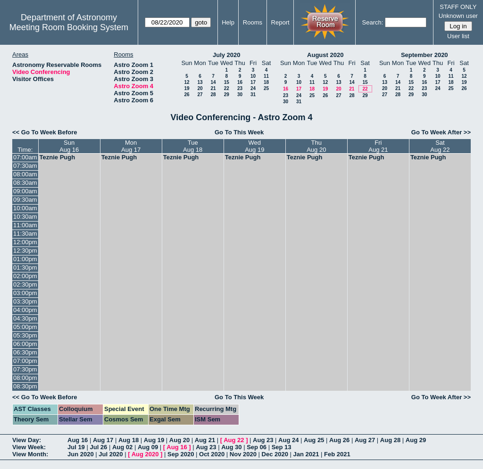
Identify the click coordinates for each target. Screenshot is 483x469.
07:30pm (25, 369)
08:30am (25, 182)
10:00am (25, 208)
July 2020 (227, 54)
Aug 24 (288, 440)
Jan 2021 (306, 454)
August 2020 (325, 54)
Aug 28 (390, 440)
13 (199, 82)
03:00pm (25, 292)
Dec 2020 (275, 454)
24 (253, 88)
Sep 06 (256, 447)
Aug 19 (154, 440)
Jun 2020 (80, 454)
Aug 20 (179, 440)
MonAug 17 (131, 146)
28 (213, 94)
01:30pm (25, 267)
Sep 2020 (180, 454)
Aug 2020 (145, 454)
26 (186, 94)
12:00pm (25, 242)
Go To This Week (239, 132)
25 (266, 88)
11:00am (25, 225)
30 (239, 94)
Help (228, 22)
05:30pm (25, 335)
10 (253, 76)
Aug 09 (148, 447)
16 (239, 82)
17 (253, 82)
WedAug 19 (254, 146)
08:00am (25, 174)
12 (186, 82)
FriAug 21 (378, 146)
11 (266, 76)
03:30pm (25, 301)
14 (213, 82)
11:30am (25, 233)
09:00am (25, 191)
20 (199, 88)
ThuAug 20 (316, 146)
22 (226, 88)
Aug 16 (77, 440)
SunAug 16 (69, 146)
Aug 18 (128, 440)
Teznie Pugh (57, 157)
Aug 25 (314, 440)
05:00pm (25, 326)
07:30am (25, 165)
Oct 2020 (212, 454)
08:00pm (25, 377)
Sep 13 (281, 447)
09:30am (25, 199)
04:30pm (25, 318)
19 (186, 88)
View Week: (29, 447)
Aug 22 (234, 440)
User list (458, 36)
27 (199, 94)
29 (226, 94)
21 (213, 88)
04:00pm (25, 309)
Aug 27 (365, 440)
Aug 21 (205, 440)
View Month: (30, 454)
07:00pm (25, 360)
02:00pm (25, 276)
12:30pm (25, 250)
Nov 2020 (243, 454)
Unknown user (458, 15)
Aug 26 (339, 440)
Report (280, 22)
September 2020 (424, 54)
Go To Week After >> (441, 132)
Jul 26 (98, 447)
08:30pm (25, 386)
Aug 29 (416, 440)
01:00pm (25, 259)
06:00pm (25, 343)
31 (253, 94)
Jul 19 (76, 447)
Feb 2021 (337, 454)
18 (266, 82)
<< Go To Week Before (44, 132)
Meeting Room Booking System (68, 27)
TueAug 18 (192, 146)
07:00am (25, 157)
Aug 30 (231, 447)
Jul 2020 (111, 454)
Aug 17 (103, 440)
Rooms (252, 22)
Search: (372, 22)
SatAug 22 (440, 146)
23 (239, 88)
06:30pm (25, 352)
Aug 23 (263, 440)
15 (226, 82)
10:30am (25, 216)
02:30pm (25, 284)
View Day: (26, 440)
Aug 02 (122, 447)
